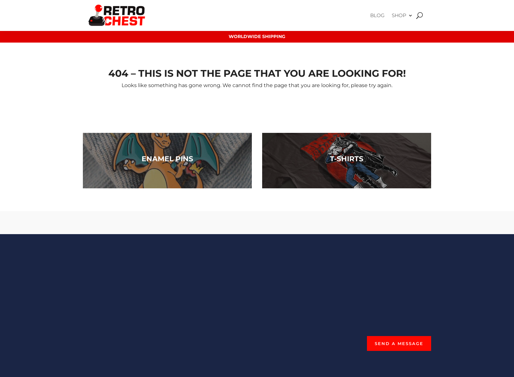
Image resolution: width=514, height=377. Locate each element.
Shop (399, 15)
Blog (377, 15)
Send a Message (399, 343)
